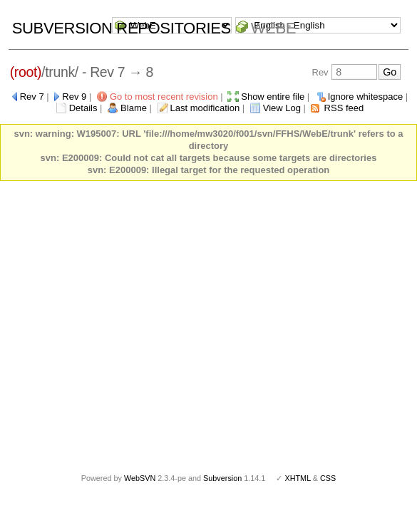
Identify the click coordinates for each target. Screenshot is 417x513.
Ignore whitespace (365, 96)
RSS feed (344, 108)
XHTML (297, 478)
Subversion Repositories (121, 28)
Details (83, 108)
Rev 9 (74, 96)
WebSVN (139, 478)
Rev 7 (32, 96)
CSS (328, 478)
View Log (282, 108)
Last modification (205, 108)
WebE (273, 28)
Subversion (222, 478)
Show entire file (272, 96)
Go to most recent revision (164, 96)
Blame (133, 108)
